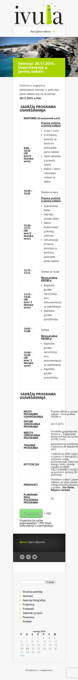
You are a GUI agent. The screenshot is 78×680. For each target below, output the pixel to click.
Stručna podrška (32, 591)
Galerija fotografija (34, 600)
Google (22, 557)
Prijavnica (31, 513)
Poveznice (28, 617)
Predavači (28, 608)
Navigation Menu (41, 31)
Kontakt (27, 621)
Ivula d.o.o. (33, 670)
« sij (22, 655)
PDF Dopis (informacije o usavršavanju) (36, 524)
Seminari (28, 596)
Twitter (34, 557)
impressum (46, 670)
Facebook (28, 557)
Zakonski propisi (32, 613)
